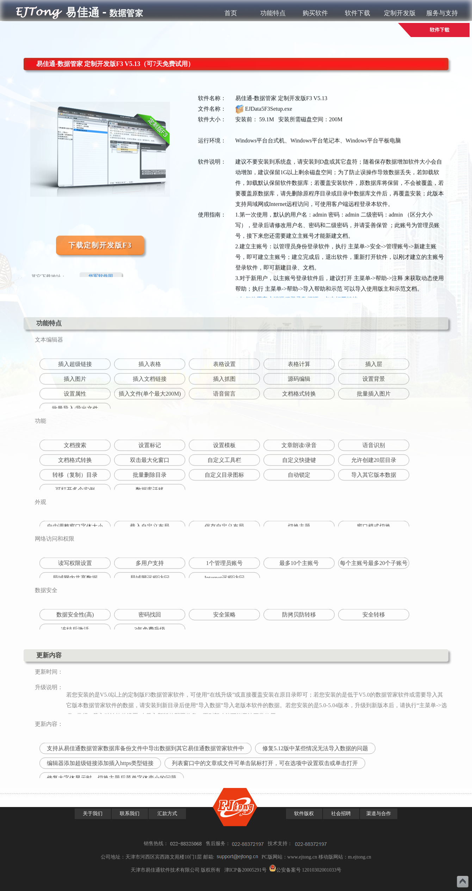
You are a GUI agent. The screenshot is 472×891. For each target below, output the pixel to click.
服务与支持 (442, 13)
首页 (230, 13)
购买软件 (315, 13)
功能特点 (273, 13)
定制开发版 (400, 13)
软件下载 (357, 13)
